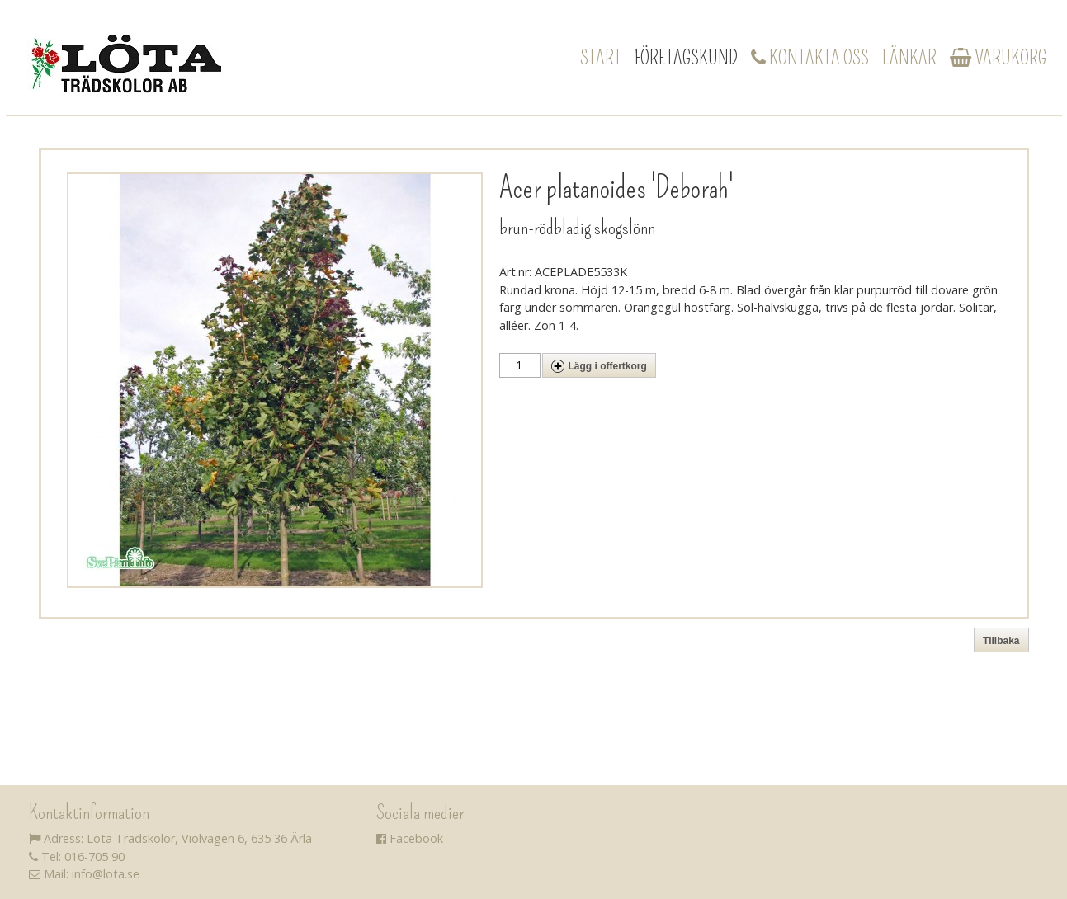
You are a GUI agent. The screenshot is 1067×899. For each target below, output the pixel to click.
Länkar (909, 57)
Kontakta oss (810, 57)
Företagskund (686, 57)
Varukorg (998, 57)
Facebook (409, 838)
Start (600, 57)
